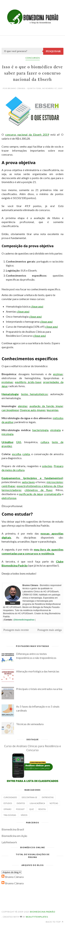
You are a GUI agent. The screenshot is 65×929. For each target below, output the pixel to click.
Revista (42, 809)
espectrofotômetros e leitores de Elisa (40, 486)
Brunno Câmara (14, 876)
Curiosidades (10, 797)
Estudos (7, 803)
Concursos (32, 57)
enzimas (58, 374)
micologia (7, 434)
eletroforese (9, 498)
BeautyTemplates (37, 916)
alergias (22, 406)
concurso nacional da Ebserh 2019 (27, 134)
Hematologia (10, 394)
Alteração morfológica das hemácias (37, 671)
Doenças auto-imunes (32, 410)
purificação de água (30, 494)
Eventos (21, 803)
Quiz (31, 809)
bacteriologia (40, 430)
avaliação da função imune (46, 406)
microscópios (55, 482)
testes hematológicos (34, 394)
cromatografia (52, 494)
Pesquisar (53, 51)
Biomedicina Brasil (13, 829)
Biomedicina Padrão (42, 911)
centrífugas (8, 486)
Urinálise (7, 442)
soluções (47, 466)
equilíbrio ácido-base (28, 382)
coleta (26, 454)
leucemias (52, 410)
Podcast (20, 809)
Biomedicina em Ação (14, 835)
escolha (16, 454)
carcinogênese (10, 410)
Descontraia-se (29, 797)
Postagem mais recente (16, 629)
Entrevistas (48, 797)
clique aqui (37, 306)
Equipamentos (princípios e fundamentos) (32, 478)
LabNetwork (9, 842)
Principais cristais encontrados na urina (39, 688)
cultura (45, 442)
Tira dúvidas (9, 815)
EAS (18, 442)
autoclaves (28, 482)
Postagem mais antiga (49, 629)
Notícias (54, 803)
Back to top (54, 921)
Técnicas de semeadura (30, 724)
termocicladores (11, 490)
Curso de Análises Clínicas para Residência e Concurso (32, 748)
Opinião (7, 809)
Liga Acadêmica (37, 803)
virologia (55, 430)
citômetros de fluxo (38, 490)
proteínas (7, 382)
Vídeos (24, 815)
